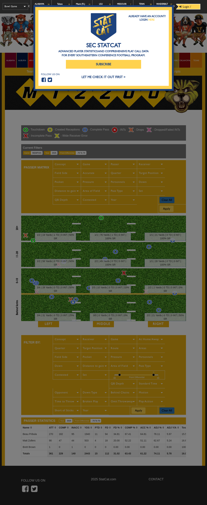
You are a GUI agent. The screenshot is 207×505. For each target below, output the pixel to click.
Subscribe (103, 64)
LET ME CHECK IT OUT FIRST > (103, 77)
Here (151, 19)
